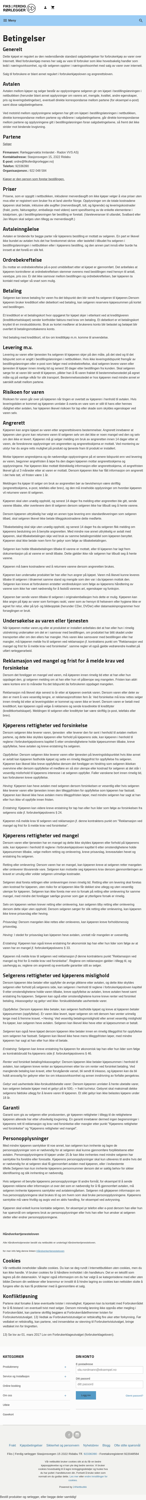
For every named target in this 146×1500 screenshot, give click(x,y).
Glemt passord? (134, 1395)
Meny (9, 20)
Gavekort (8, 1414)
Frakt (12, 1446)
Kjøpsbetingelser (31, 1446)
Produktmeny (10, 1366)
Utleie (6, 1404)
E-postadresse (84, 1364)
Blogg (106, 1446)
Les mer (74, 1477)
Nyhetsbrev (91, 1446)
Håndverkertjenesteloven (50, 1251)
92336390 (91, 1454)
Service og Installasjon (16, 1376)
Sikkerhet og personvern (62, 1446)
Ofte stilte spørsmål (127, 1446)
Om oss (7, 1395)
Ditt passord (83, 1378)
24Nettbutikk (80, 1487)
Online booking (12, 1385)
